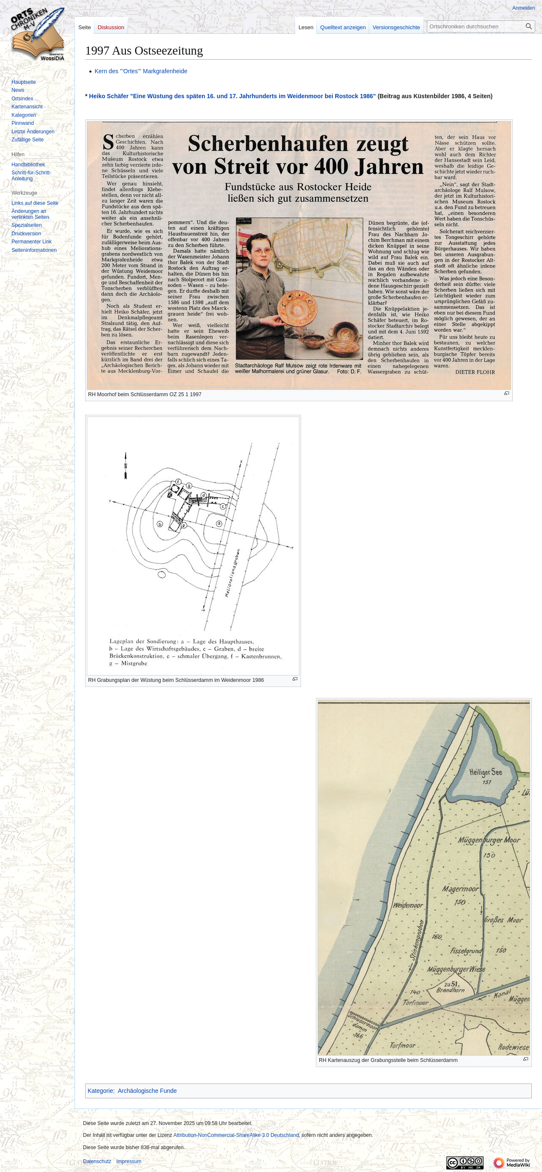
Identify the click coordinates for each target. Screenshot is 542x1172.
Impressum (128, 1161)
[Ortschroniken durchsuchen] (481, 26)
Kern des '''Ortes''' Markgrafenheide (140, 71)
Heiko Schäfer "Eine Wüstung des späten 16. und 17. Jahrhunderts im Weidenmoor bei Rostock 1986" (232, 96)
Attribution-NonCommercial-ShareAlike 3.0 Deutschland (236, 1135)
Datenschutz (97, 1161)
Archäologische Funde (147, 1090)
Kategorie (100, 1090)
